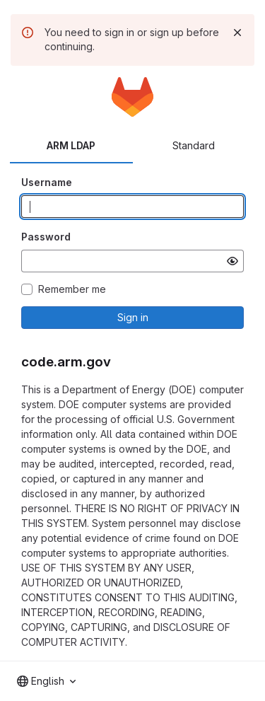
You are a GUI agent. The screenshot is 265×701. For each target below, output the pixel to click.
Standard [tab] (193, 145)
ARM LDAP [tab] (71, 145)
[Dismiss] (237, 32)
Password (46, 237)
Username (46, 182)
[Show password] (232, 261)
